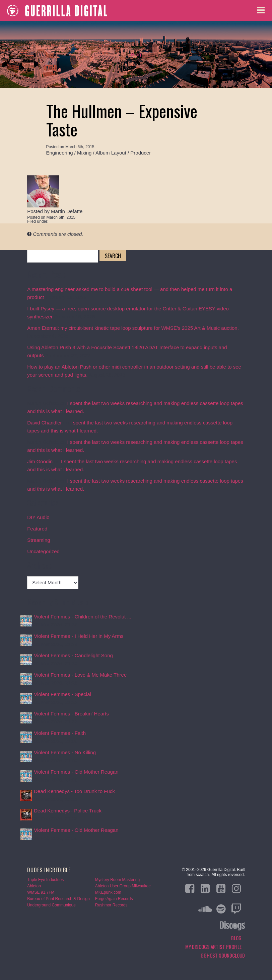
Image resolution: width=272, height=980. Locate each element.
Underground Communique (51, 905)
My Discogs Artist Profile (213, 946)
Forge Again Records (114, 898)
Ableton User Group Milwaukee (123, 886)
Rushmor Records (111, 905)
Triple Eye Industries (45, 879)
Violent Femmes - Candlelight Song (73, 655)
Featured (37, 528)
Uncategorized (43, 551)
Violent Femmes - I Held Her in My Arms (78, 636)
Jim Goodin (40, 461)
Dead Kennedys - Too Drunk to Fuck (74, 791)
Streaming (38, 540)
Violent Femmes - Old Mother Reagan (76, 772)
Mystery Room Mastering (117, 879)
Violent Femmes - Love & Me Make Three (80, 675)
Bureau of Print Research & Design (58, 898)
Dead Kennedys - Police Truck (67, 810)
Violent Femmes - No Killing (65, 752)
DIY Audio (38, 517)
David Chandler (44, 422)
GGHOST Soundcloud (223, 955)
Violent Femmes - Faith (60, 733)
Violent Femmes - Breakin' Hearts (71, 713)
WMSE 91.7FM (40, 892)
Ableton (34, 886)
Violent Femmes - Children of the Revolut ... (82, 616)
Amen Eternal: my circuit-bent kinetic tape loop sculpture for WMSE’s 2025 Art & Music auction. (133, 328)
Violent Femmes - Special (62, 694)
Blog (136, 54)
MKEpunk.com (108, 892)
